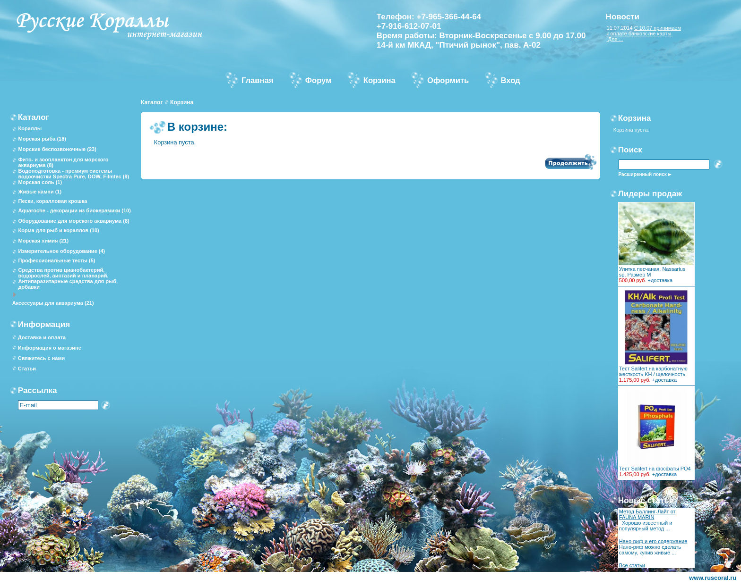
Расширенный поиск (643, 174)
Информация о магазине (49, 348)
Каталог (152, 102)
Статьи (27, 368)
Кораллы (30, 128)
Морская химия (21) (43, 240)
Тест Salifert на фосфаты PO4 (655, 468)
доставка (661, 280)
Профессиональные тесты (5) (56, 260)
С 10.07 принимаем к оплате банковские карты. (644, 30)
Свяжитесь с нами (41, 358)
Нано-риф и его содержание (653, 541)
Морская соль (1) (40, 182)
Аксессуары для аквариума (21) (53, 303)
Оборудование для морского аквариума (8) (73, 221)
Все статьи (632, 565)
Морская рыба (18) (42, 139)
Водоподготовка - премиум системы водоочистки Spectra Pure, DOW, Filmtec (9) (73, 173)
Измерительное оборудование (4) (61, 251)
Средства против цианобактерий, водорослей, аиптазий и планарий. (63, 272)
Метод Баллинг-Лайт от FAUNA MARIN (647, 514)
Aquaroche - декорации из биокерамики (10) (74, 210)
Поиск (630, 149)
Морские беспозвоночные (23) (57, 149)
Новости (622, 16)
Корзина (181, 102)
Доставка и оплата (42, 337)
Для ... (615, 39)
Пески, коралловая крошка (52, 201)
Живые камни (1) (39, 191)
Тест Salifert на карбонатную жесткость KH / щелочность (653, 371)
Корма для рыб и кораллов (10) (58, 230)
